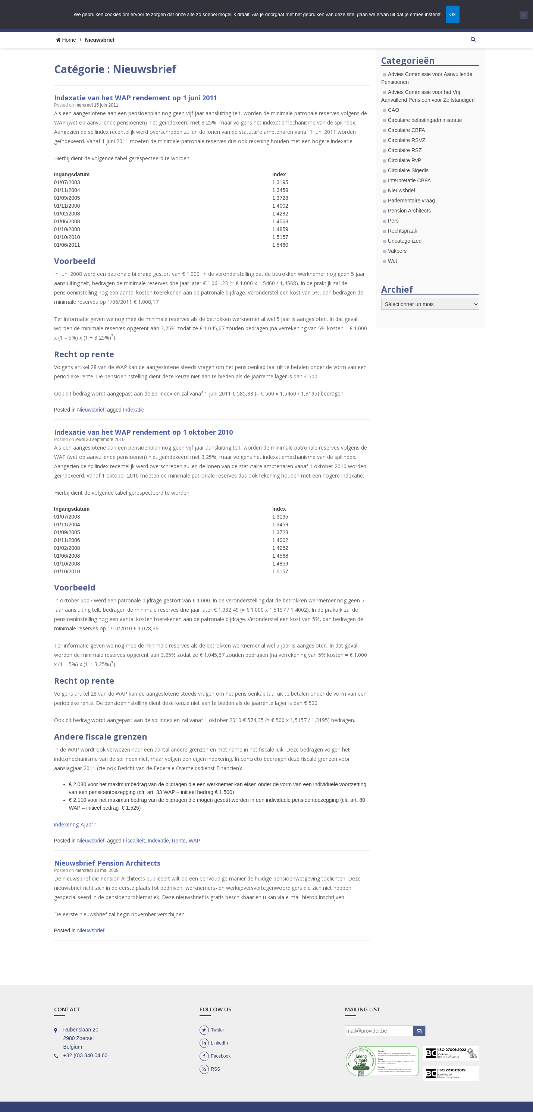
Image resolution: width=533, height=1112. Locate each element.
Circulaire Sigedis (408, 170)
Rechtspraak (402, 231)
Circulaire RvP (404, 160)
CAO (393, 110)
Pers (393, 221)
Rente (178, 841)
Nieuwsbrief (90, 410)
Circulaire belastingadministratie (425, 120)
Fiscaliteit (134, 841)
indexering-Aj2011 (75, 824)
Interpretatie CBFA (409, 180)
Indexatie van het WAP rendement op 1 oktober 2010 (159, 431)
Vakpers (397, 251)
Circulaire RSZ (405, 150)
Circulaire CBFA (406, 130)
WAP (194, 841)
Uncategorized (404, 241)
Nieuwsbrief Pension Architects (118, 862)
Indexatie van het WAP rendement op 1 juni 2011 (152, 97)
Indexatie (133, 410)
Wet (392, 261)
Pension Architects (409, 211)
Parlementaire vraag (411, 201)
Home (66, 40)
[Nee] (523, 15)
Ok (452, 14)
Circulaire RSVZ (406, 140)
